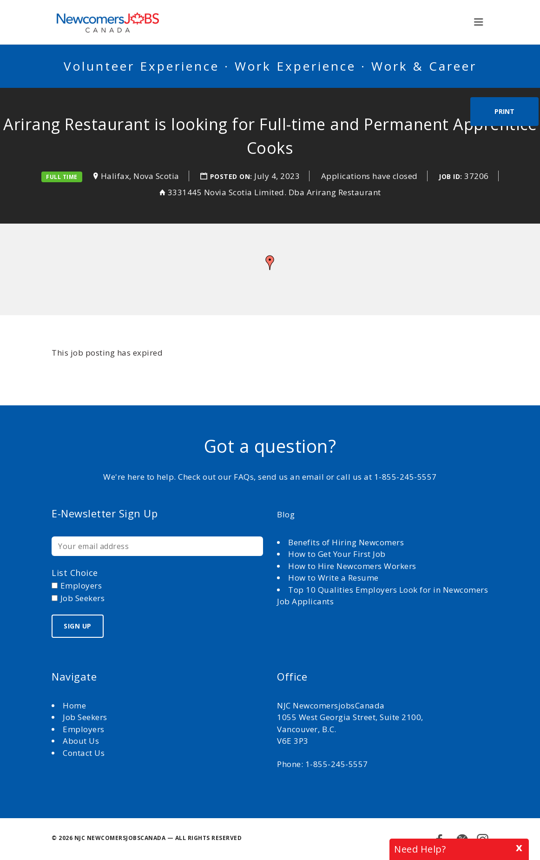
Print (504, 111)
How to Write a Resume (333, 577)
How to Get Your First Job (337, 554)
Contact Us (84, 753)
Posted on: (232, 176)
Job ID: (450, 176)
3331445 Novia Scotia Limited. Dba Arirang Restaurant (274, 192)
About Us (82, 740)
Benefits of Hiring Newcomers (346, 542)
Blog (286, 514)
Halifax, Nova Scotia (140, 176)
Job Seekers (85, 717)
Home (75, 705)
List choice (75, 572)
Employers (84, 729)
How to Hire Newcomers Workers (352, 566)
